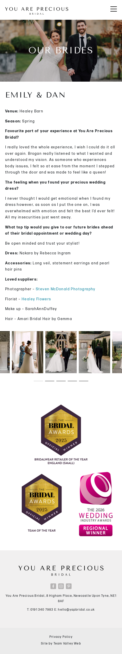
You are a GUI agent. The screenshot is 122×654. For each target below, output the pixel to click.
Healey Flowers (36, 299)
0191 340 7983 (42, 610)
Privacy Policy (61, 637)
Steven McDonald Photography (65, 289)
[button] (38, 381)
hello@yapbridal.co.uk (76, 610)
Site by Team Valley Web (61, 644)
